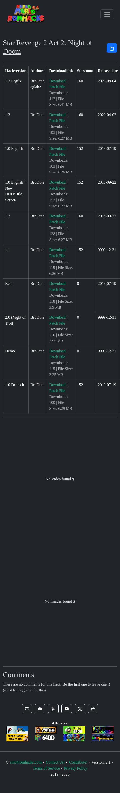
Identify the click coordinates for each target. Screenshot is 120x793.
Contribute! (78, 762)
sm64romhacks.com (26, 762)
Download (57, 81)
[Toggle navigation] (107, 14)
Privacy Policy (75, 768)
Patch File (57, 87)
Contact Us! (55, 762)
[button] (27, 708)
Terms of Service (46, 768)
